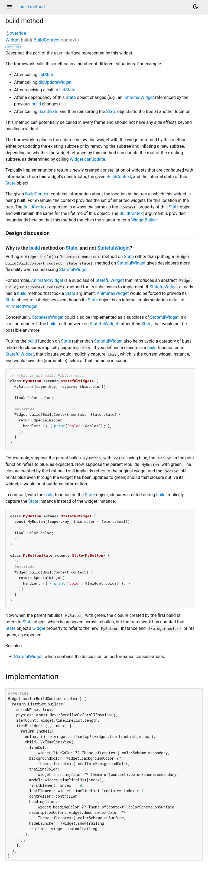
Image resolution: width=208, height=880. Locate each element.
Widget (12, 40)
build (36, 104)
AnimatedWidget (47, 280)
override (17, 33)
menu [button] (9, 7)
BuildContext (47, 40)
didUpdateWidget (55, 82)
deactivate (48, 111)
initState (46, 74)
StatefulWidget (113, 248)
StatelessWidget (48, 317)
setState (67, 89)
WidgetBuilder (144, 220)
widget (39, 628)
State (71, 97)
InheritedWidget (138, 97)
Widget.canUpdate (87, 159)
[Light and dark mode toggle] (195, 6)
